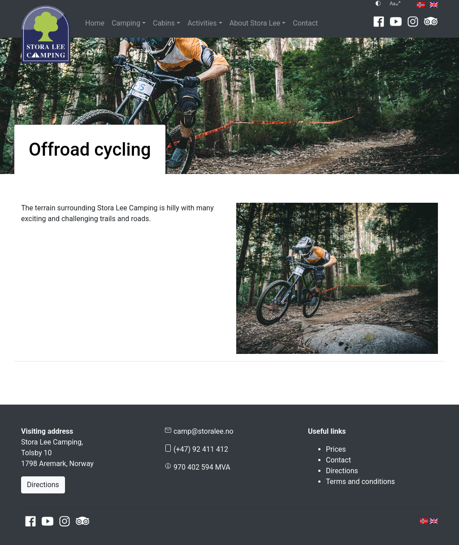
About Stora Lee (255, 23)
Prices (336, 449)
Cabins (164, 23)
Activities (202, 23)
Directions (43, 484)
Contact (305, 23)
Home (94, 23)
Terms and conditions (360, 481)
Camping (126, 23)
